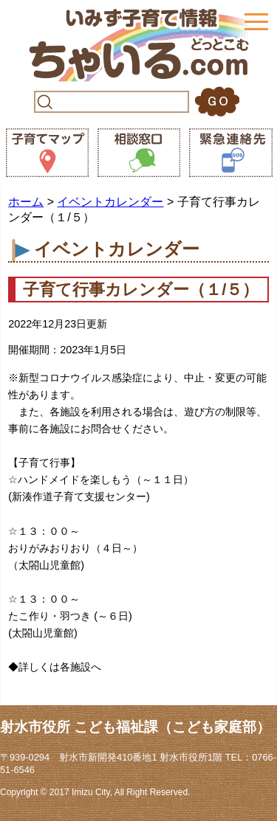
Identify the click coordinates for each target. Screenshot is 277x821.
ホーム (26, 201)
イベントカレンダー (110, 201)
